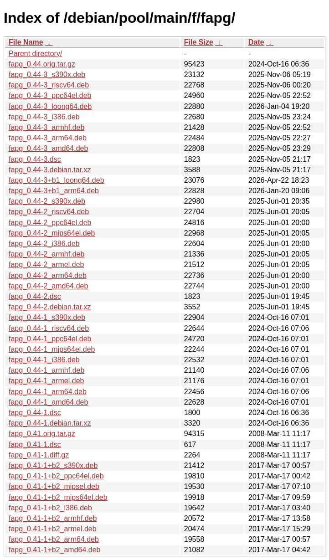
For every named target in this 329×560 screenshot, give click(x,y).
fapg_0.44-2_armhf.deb (46, 254)
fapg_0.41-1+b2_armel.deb (53, 529)
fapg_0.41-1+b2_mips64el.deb (58, 497)
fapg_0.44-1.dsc (35, 412)
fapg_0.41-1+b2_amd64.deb (55, 550)
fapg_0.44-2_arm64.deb (48, 275)
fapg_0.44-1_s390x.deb (47, 317)
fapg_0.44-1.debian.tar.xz (50, 423)
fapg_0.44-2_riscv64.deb (49, 212)
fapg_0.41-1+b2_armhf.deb (53, 518)
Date (256, 42)
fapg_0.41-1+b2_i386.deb (50, 508)
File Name (26, 42)
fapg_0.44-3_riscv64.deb (49, 85)
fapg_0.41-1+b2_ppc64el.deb (56, 476)
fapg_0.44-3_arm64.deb (48, 138)
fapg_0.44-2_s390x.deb (47, 201)
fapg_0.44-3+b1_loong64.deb (56, 180)
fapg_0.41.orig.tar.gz (42, 433)
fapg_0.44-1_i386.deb (44, 360)
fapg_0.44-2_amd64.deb (48, 286)
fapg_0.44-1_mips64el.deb (52, 349)
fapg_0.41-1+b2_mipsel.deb (54, 486)
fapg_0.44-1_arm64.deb (48, 392)
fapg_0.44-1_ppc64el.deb (50, 339)
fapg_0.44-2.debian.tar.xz (50, 307)
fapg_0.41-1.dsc (35, 444)
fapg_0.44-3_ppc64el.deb (50, 95)
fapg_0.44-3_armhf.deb (46, 127)
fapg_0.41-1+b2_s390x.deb (53, 465)
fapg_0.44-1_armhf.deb (46, 370)
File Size (198, 42)
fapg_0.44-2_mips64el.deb (52, 233)
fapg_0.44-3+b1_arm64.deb (54, 191)
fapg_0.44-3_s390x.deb (47, 74)
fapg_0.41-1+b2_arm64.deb (54, 539)
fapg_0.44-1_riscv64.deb (49, 328)
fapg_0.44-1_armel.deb (46, 381)
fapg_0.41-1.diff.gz (39, 455)
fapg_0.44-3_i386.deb (44, 117)
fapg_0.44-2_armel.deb (46, 264)
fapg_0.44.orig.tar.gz (42, 64)
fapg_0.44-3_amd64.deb (48, 148)
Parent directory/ (35, 53)
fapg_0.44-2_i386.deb (44, 243)
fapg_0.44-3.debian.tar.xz (50, 170)
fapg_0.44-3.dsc (35, 159)
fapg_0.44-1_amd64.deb (48, 402)
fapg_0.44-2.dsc (35, 296)
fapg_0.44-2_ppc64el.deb (50, 222)
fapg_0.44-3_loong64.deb (50, 106)
